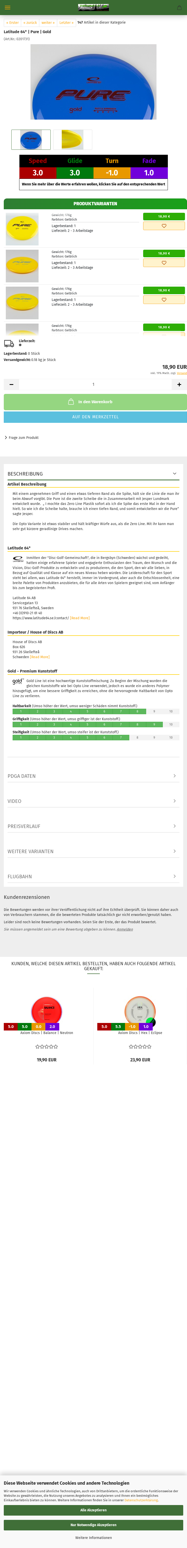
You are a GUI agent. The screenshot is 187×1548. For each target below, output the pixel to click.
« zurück (30, 23)
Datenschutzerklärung (141, 1500)
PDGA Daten (22, 776)
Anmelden (125, 929)
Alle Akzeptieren (93, 1510)
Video (14, 801)
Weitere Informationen (93, 1538)
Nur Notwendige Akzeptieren (93, 1525)
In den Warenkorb (89, 401)
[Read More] (80, 618)
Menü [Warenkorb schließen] (7, 7)
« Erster (12, 23)
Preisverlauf (24, 826)
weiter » (48, 23)
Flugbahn (20, 876)
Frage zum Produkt (24, 438)
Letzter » (66, 23)
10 (171, 711)
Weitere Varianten (31, 851)
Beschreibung (25, 474)
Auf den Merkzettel (95, 417)
